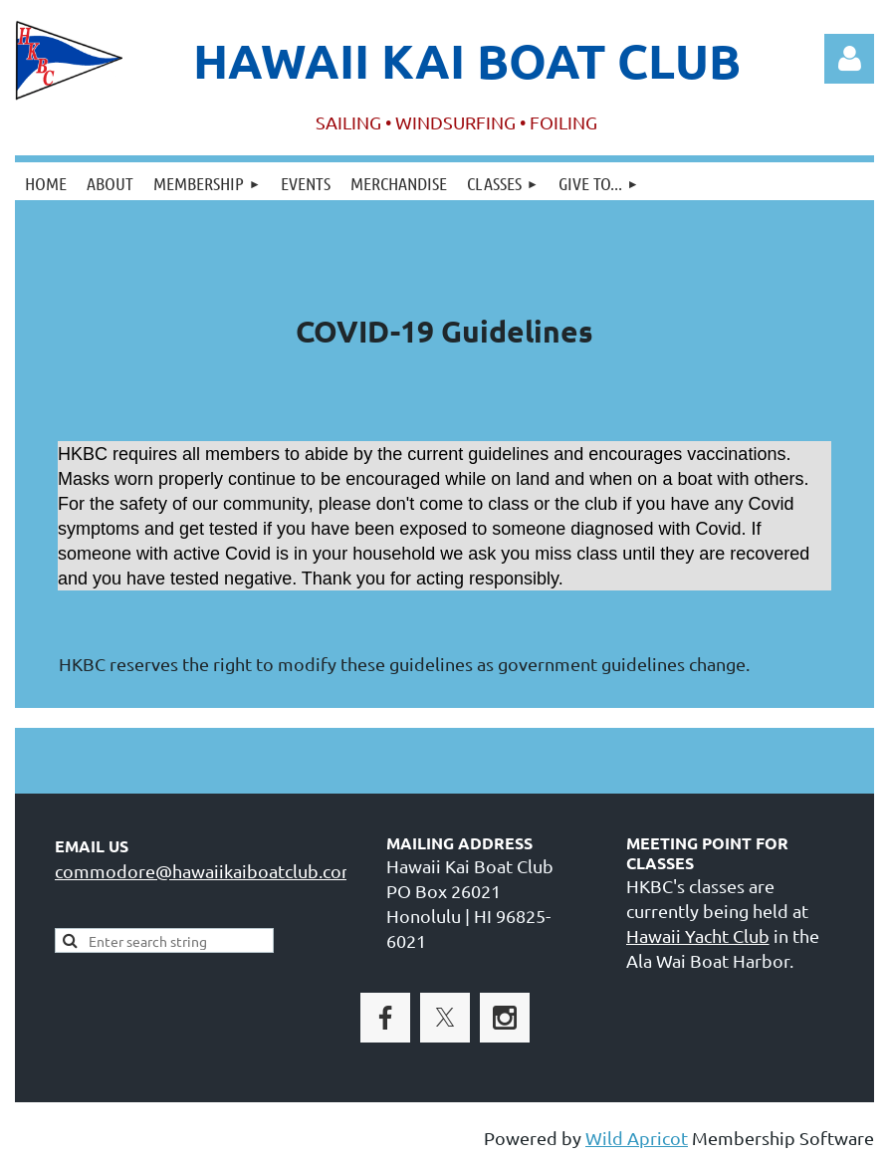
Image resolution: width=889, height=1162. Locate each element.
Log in (849, 59)
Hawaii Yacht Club (698, 935)
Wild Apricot (636, 1137)
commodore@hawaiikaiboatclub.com (206, 870)
